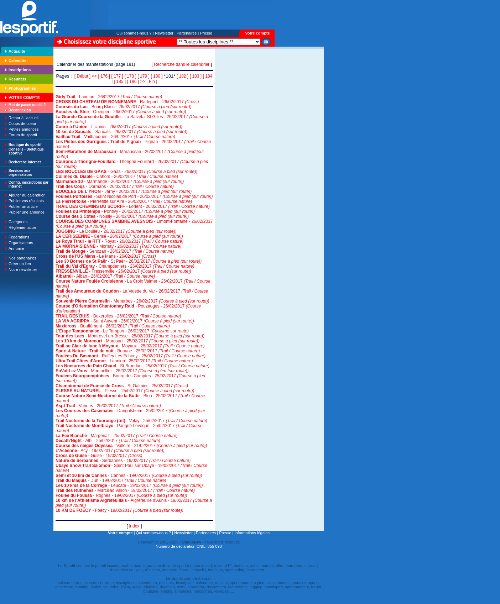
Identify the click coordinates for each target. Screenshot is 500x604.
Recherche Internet (25, 162)
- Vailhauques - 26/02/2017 (115, 136)
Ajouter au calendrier (27, 195)
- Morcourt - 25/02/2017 (127, 340)
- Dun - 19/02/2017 (111, 480)
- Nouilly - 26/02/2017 (122, 216)
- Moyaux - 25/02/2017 (130, 345)
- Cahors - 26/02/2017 (117, 176)
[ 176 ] (104, 76)
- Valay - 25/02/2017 (131, 420)
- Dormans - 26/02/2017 (115, 186)
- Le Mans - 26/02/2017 (106, 256)
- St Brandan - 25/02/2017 (132, 365)
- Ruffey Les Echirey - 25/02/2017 (130, 355)
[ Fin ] (151, 81)
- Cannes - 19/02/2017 (129, 475)
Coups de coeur (22, 123)
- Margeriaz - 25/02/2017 (117, 435)
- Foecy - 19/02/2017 (119, 510)
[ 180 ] (156, 76)
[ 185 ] (120, 81)
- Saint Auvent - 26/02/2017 (125, 321)
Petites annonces (23, 129)
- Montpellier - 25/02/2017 (122, 370)
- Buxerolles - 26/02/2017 (118, 316)
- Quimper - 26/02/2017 (121, 111)
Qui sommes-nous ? (133, 33)
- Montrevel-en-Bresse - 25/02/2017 (130, 335)
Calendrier (18, 60)
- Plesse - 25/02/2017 (125, 390)
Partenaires (187, 33)
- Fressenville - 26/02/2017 (123, 271)
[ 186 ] (133, 81)
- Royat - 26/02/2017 (119, 241)
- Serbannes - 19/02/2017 (123, 460)
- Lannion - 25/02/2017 (124, 360)
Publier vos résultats (26, 201)
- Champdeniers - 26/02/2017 (125, 266)
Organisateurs (21, 243)
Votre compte (257, 33)
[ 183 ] (196, 76)
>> (142, 81)
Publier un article (23, 206)
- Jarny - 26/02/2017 (124, 191)
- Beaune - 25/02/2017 (128, 350)
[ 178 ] (130, 76)
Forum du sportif (23, 135)
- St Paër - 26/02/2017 (129, 261)
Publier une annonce (27, 212)
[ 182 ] (182, 76)
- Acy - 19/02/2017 (110, 450)
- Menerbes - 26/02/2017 (132, 301)
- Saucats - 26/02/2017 (121, 131)
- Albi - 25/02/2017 (108, 440)
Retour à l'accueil (23, 118)
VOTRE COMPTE (24, 97)
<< (94, 76)
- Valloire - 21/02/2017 (131, 445)
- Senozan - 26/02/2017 (115, 251)
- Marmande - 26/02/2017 (120, 181)
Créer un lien (20, 264)
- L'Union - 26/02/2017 (119, 126)
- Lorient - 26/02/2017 (133, 206)
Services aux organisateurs (20, 173)
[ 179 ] (143, 76)
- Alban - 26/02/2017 (105, 276)
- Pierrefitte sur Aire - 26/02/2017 (124, 201)
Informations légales (251, 533)
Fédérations (19, 237)
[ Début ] (82, 76)
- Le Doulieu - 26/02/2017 (116, 231)
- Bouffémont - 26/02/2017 (113, 326)
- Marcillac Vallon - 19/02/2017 (125, 490)
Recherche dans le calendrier (181, 64)
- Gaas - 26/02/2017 (126, 171)
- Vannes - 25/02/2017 (108, 405)
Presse (206, 33)
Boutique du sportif (25, 145)
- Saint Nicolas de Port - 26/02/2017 (134, 196)
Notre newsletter (23, 269)
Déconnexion (20, 110)
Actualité (17, 51)
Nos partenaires (22, 258)
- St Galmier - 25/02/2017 (122, 385)
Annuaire (16, 248)
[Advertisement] (237, 97)
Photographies (22, 88)
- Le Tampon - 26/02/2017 (122, 331)
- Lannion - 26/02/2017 (109, 96)
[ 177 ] (117, 76)
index (134, 526)
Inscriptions (20, 70)
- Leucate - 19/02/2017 (129, 485)
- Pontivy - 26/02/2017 (125, 211)
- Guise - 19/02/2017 (99, 455)
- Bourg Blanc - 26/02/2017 (124, 106)
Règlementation (22, 227)
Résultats (17, 79)
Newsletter (164, 33)
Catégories (18, 222)
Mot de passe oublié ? (27, 105)
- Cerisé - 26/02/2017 (119, 236)
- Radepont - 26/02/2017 (127, 101)
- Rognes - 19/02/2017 (121, 495)
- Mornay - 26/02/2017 (118, 246)
